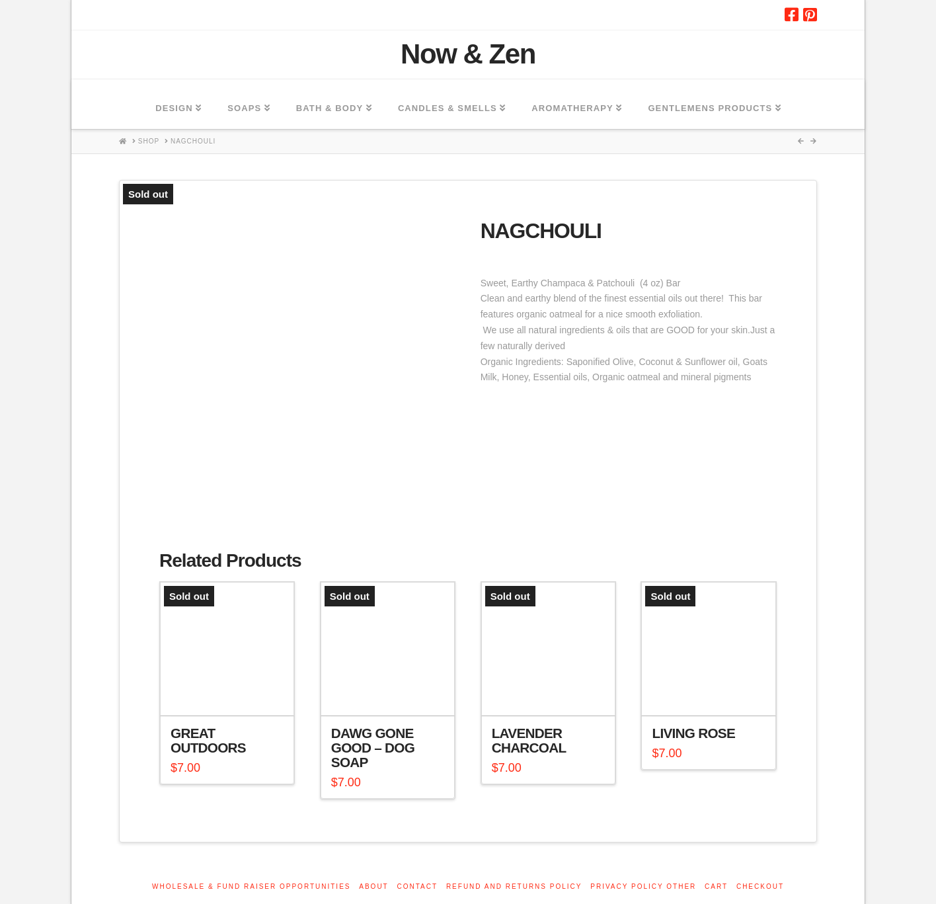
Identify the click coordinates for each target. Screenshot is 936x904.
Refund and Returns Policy (514, 886)
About (373, 886)
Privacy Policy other (643, 886)
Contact (417, 886)
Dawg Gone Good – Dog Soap (372, 747)
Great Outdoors (208, 740)
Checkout (760, 886)
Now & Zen (468, 54)
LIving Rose (693, 733)
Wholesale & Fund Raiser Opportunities (251, 886)
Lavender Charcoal (529, 740)
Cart (716, 886)
